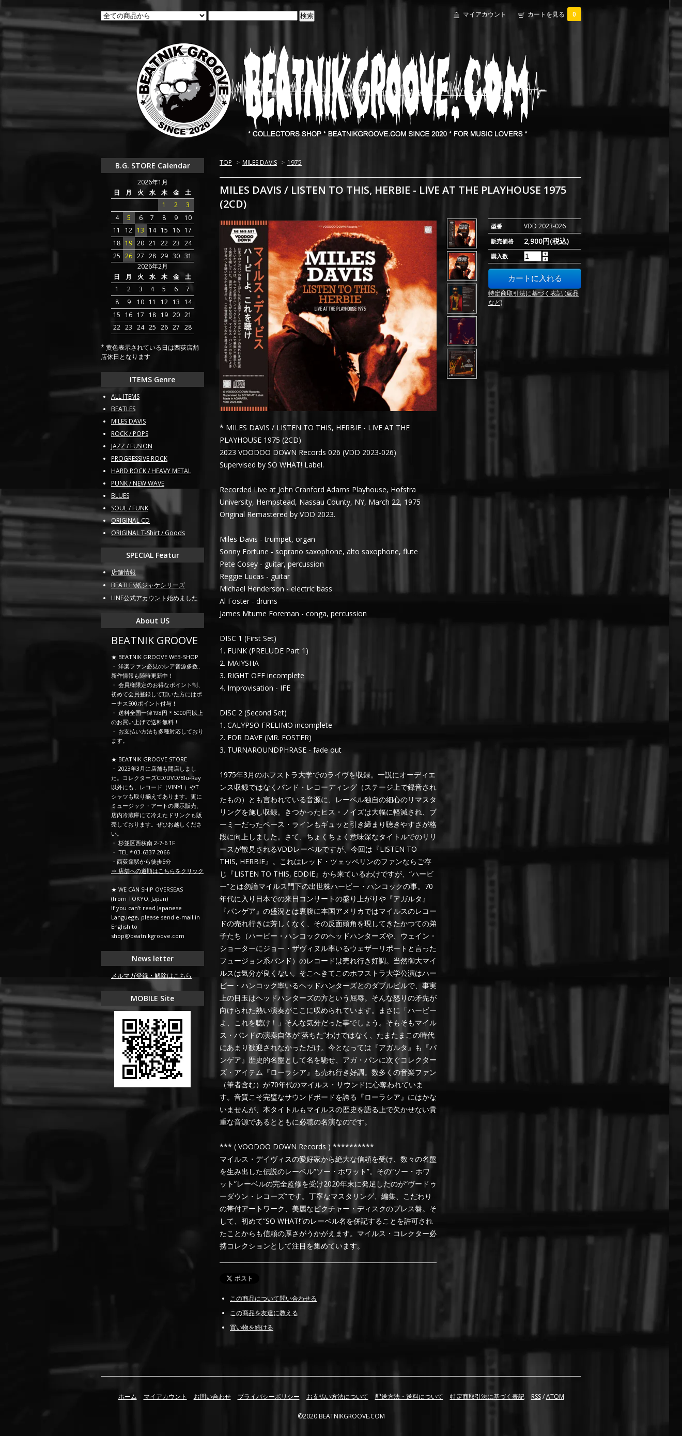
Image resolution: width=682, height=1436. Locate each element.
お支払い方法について (337, 1396)
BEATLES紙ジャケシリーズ (148, 585)
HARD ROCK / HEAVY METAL (151, 470)
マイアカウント (484, 14)
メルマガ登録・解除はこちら (151, 975)
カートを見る (554, 14)
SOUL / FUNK (129, 508)
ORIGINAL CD (130, 520)
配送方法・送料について (409, 1396)
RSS (536, 1396)
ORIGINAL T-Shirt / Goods (148, 532)
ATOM (555, 1396)
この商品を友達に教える (264, 1312)
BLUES (120, 495)
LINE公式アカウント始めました (154, 598)
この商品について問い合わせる (273, 1298)
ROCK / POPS (129, 433)
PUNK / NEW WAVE (137, 483)
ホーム (127, 1396)
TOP (226, 162)
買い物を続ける (251, 1327)
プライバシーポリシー (269, 1396)
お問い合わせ (212, 1396)
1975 (294, 162)
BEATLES (123, 408)
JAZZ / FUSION (131, 446)
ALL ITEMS (125, 396)
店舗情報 (123, 572)
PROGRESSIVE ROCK (139, 458)
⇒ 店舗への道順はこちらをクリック (157, 871)
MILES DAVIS (259, 162)
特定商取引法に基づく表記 (487, 1396)
